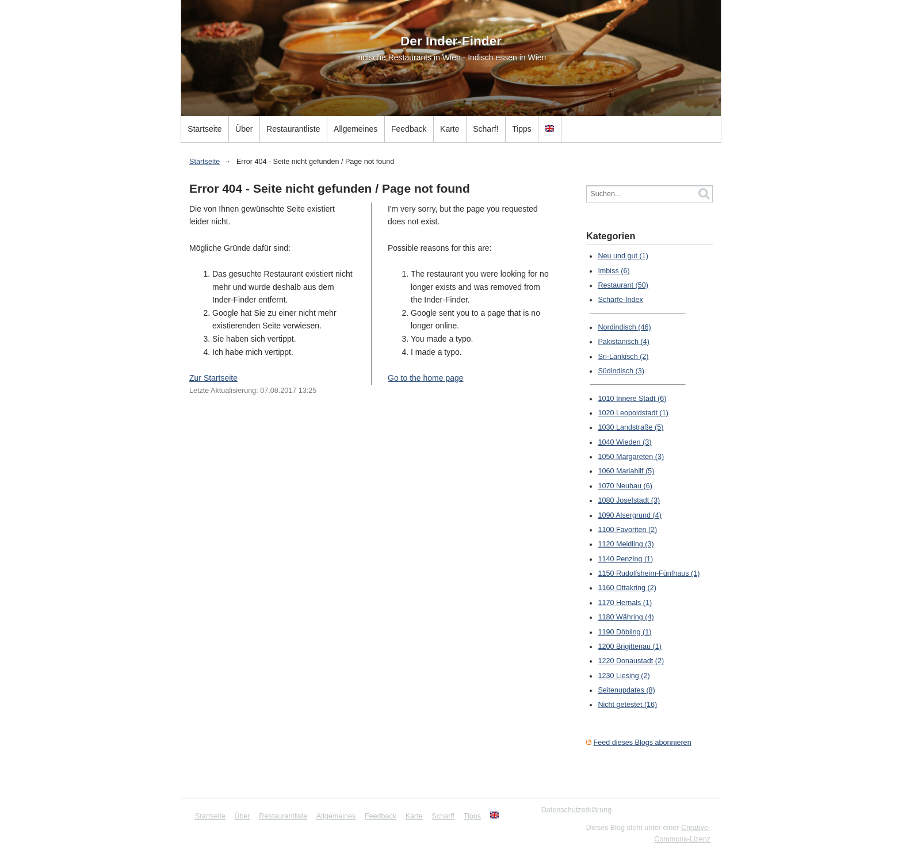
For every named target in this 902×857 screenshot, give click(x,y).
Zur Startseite (213, 377)
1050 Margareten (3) (631, 457)
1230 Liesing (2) (623, 676)
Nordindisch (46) (624, 327)
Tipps (522, 128)
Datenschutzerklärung (576, 810)
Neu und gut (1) (623, 256)
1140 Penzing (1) (625, 559)
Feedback (408, 128)
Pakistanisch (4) (623, 342)
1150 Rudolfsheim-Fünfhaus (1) (649, 573)
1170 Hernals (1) (625, 603)
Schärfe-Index (620, 300)
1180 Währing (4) (625, 617)
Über (244, 128)
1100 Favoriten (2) (627, 530)
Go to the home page (426, 377)
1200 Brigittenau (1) (630, 646)
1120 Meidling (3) (625, 544)
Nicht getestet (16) (627, 705)
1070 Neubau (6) (625, 486)
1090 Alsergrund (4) (630, 515)
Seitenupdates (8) (626, 690)
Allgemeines (355, 128)
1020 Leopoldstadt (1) (633, 413)
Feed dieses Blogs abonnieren (642, 743)
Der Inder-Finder (451, 40)
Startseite (204, 128)
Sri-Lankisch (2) (623, 357)
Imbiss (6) (613, 271)
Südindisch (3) (621, 371)
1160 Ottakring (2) (627, 588)
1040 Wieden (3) (624, 442)
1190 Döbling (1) (624, 632)
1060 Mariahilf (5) (626, 471)
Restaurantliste (293, 128)
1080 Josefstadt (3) (629, 500)
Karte (449, 128)
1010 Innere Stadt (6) (632, 399)
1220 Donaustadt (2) (631, 661)
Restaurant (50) (623, 285)
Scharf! (485, 128)
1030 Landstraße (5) (630, 427)
